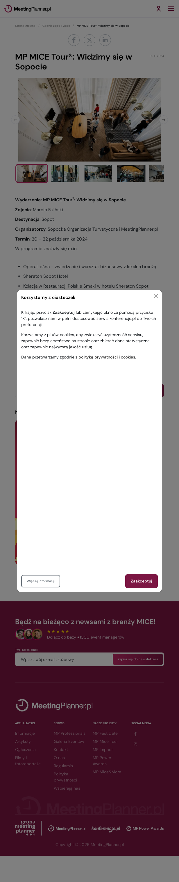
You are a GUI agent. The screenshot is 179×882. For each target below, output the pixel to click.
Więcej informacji (41, 581)
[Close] (156, 296)
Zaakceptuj (141, 581)
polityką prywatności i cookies (106, 357)
